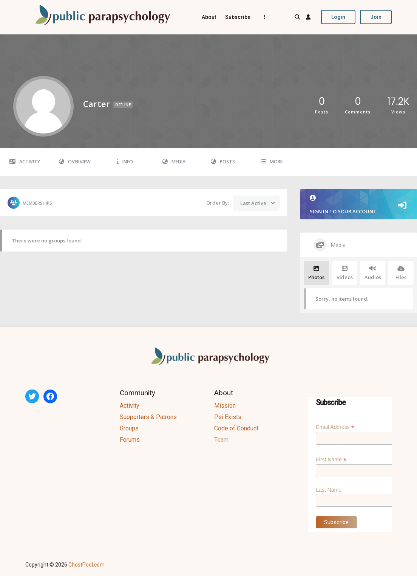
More (272, 161)
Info (125, 161)
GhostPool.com (86, 565)
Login (338, 17)
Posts (223, 161)
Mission (225, 405)
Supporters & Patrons (148, 417)
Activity (24, 161)
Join (375, 17)
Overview (75, 161)
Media (173, 161)
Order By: (217, 203)
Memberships (30, 203)
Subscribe (237, 17)
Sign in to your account (359, 205)
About (209, 17)
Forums (130, 439)
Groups (129, 428)
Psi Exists (227, 417)
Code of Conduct (236, 428)
